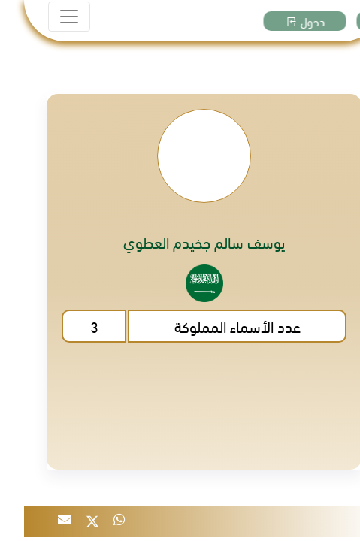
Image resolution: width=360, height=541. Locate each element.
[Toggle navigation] (45, 17)
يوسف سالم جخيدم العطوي (180, 242)
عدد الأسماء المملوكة (213, 326)
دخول (288, 21)
